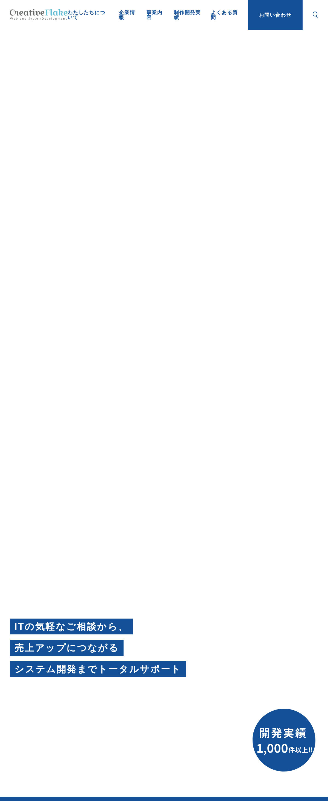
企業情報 (127, 15)
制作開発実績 (187, 15)
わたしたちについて (87, 15)
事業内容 (155, 15)
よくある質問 (224, 15)
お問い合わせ (275, 15)
